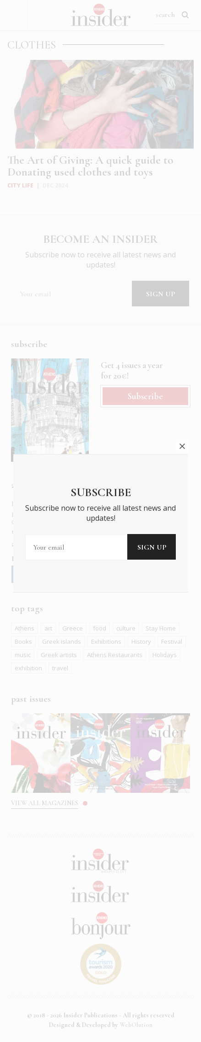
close (182, 408)
